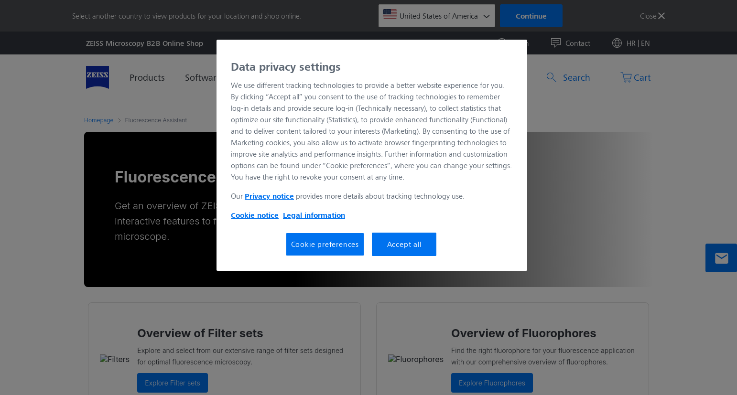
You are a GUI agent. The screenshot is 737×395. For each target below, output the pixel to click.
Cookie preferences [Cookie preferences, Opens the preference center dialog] (325, 244)
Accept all (404, 244)
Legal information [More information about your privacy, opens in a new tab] (314, 215)
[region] (372, 155)
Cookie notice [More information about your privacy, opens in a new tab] (255, 215)
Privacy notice (269, 196)
